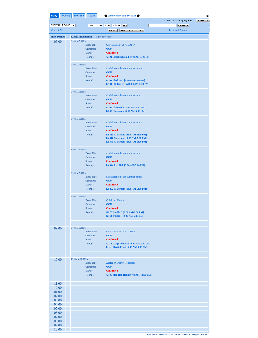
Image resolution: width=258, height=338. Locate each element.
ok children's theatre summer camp (123, 95)
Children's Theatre (115, 200)
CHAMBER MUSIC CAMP (120, 44)
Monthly (79, 15)
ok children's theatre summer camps (124, 68)
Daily (54, 15)
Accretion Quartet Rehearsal (120, 262)
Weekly (66, 15)
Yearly (91, 15)
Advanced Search (178, 30)
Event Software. (183, 334)
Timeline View (104, 36)
